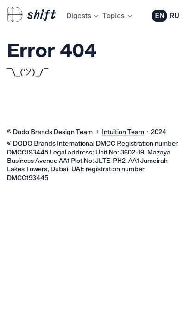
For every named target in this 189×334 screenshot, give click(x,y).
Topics (117, 16)
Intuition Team (123, 131)
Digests (82, 16)
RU (174, 16)
